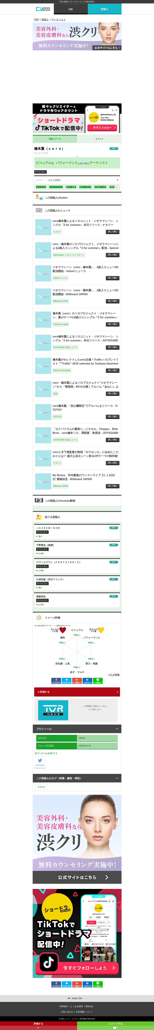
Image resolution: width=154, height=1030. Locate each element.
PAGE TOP (77, 998)
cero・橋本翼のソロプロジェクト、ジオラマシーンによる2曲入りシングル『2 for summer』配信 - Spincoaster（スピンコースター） (86, 248)
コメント (99, 139)
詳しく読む (112, 232)
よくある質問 (76, 1006)
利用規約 (63, 1006)
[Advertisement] (77, 78)
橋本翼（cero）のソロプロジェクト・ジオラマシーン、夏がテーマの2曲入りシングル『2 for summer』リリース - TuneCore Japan (85, 317)
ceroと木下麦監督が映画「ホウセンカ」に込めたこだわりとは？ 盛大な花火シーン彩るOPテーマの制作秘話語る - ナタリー (86, 456)
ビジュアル (43, 163)
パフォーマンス (67, 163)
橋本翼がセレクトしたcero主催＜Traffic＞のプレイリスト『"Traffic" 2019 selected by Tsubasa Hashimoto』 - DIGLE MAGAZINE (86, 363)
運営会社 (89, 1006)
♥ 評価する (44, 691)
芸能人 (104, 9)
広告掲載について (84, 1012)
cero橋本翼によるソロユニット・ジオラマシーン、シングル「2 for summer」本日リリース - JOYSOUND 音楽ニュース (86, 340)
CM (70, 9)
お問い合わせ (67, 1012)
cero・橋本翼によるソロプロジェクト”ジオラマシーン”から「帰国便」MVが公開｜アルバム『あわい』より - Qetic (85, 386)
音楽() (41, 787)
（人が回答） (49, 180)
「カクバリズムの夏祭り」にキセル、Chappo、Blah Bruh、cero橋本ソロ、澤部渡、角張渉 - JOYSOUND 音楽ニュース (85, 433)
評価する (38, 1026)
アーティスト (99, 163)
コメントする (115, 1026)
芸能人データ (55, 139)
